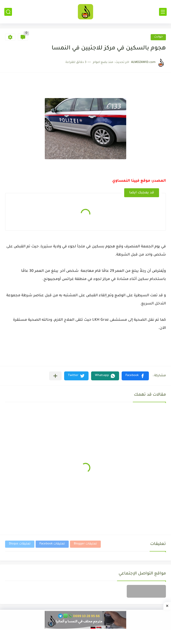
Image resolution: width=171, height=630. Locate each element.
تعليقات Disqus (20, 544)
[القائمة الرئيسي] (163, 12)
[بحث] (8, 12)
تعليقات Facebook (52, 544)
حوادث (158, 37)
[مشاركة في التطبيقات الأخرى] (55, 375)
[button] (135, 375)
